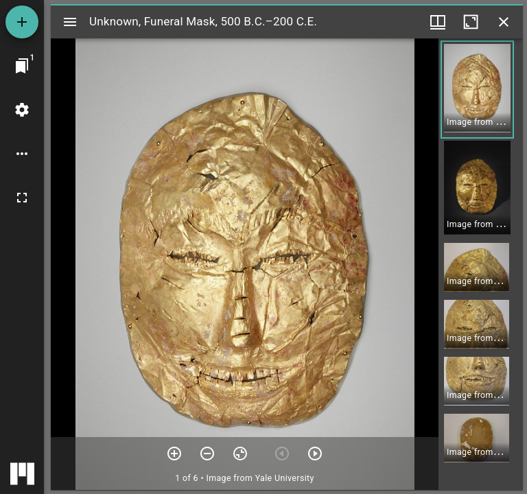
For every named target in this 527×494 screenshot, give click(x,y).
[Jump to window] (21, 65)
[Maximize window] (470, 21)
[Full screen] (21, 197)
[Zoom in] (174, 453)
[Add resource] (21, 21)
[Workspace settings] (21, 109)
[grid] (480, 264)
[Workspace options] (21, 153)
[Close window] (503, 21)
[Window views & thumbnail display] (437, 21)
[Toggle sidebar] (70, 21)
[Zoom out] (207, 453)
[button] (477, 89)
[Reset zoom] (240, 453)
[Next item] (314, 453)
